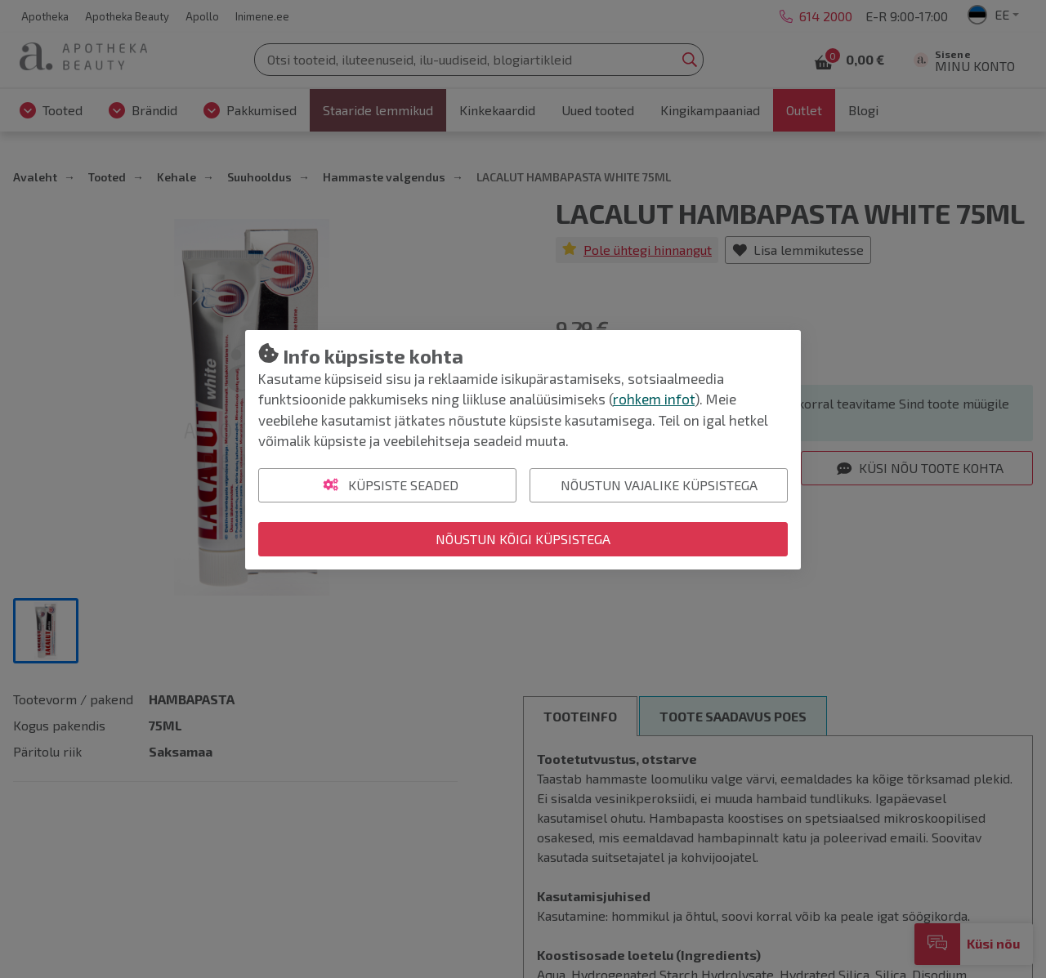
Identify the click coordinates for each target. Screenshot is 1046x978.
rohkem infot (654, 399)
